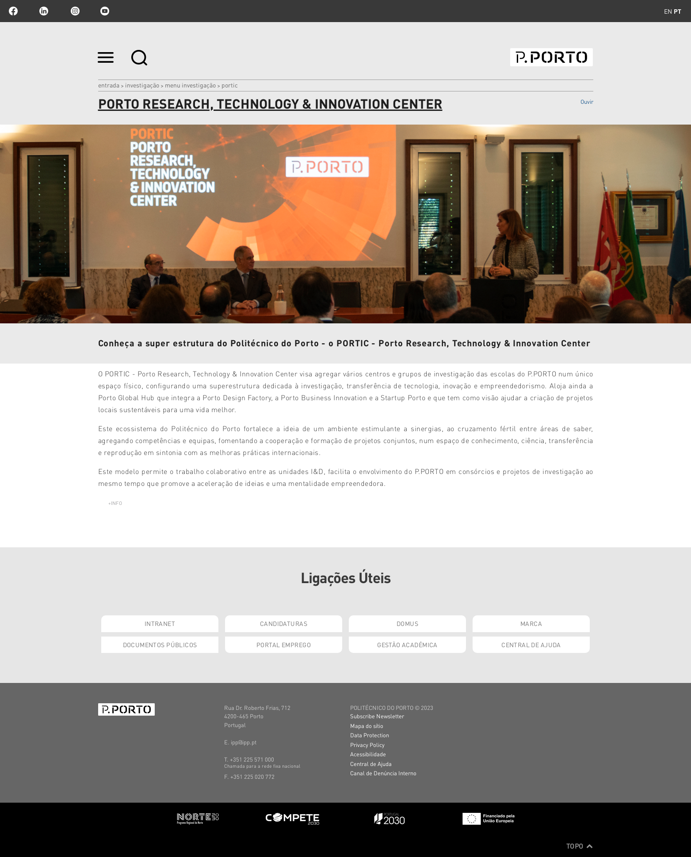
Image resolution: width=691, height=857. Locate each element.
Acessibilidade (368, 754)
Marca (531, 623)
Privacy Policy (367, 744)
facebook (13, 11)
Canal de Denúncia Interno (383, 773)
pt (677, 11)
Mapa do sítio (366, 725)
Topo (579, 846)
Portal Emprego (283, 644)
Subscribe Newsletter (377, 716)
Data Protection (369, 735)
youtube (104, 11)
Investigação (142, 85)
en (668, 11)
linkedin (43, 11)
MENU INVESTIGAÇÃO (190, 85)
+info (115, 503)
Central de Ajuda (531, 644)
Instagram (74, 11)
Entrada (108, 85)
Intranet (160, 623)
